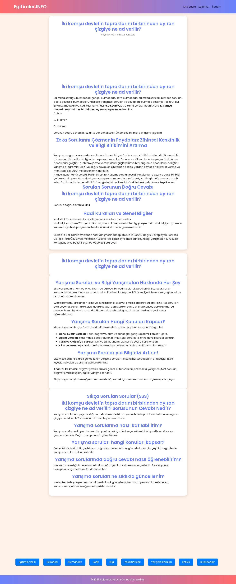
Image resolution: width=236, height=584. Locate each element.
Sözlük (186, 562)
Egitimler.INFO (30, 6)
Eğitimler (204, 7)
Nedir (96, 562)
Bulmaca (52, 562)
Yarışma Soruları (161, 562)
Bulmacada (75, 562)
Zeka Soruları (133, 562)
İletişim (216, 7)
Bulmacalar (207, 562)
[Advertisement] (118, 61)
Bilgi (111, 562)
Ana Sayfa (189, 7)
